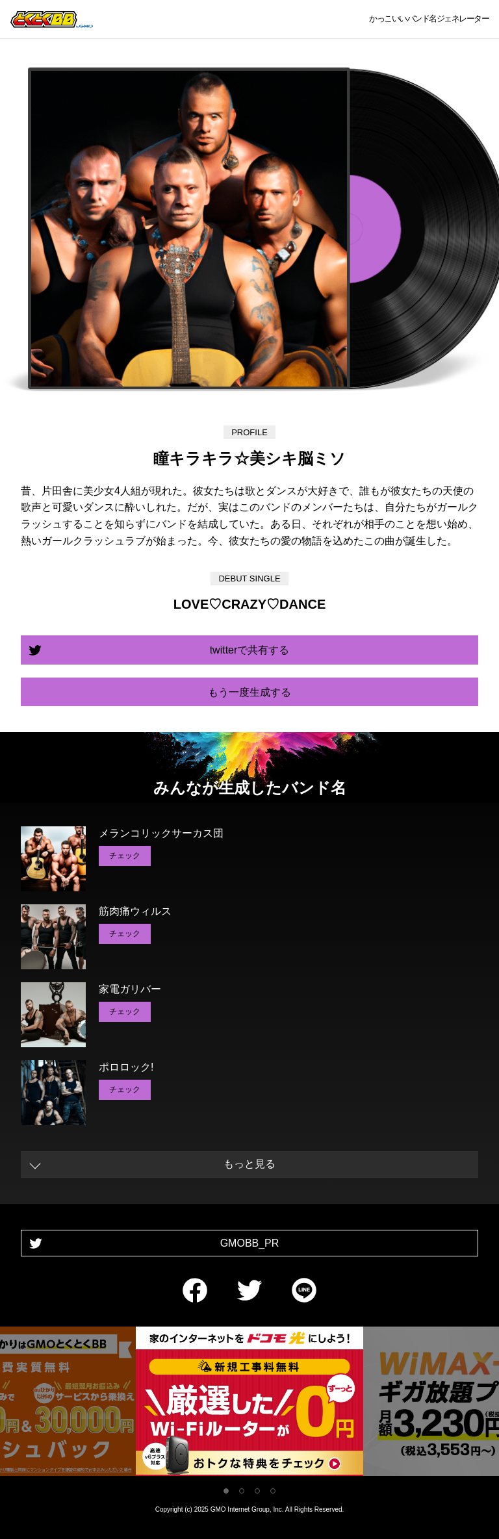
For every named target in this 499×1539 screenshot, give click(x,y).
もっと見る (249, 1163)
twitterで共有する (250, 649)
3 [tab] (257, 1491)
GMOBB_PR (249, 1243)
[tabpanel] (249, 1404)
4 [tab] (273, 1491)
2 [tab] (242, 1491)
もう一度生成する (249, 692)
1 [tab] (226, 1491)
